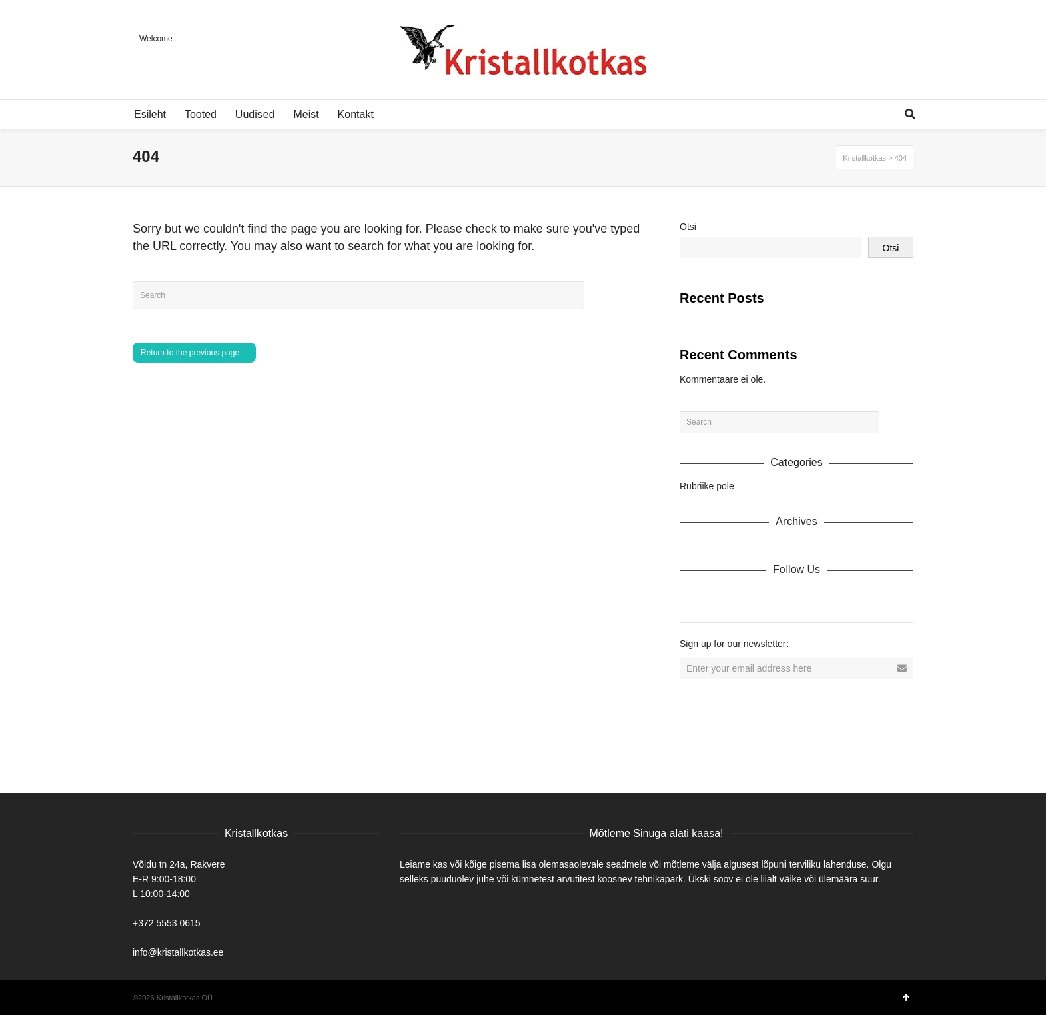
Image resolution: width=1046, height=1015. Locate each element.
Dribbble (690, 598)
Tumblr (837, 598)
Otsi (688, 226)
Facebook (719, 598)
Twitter (749, 598)
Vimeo (778, 598)
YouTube (808, 598)
